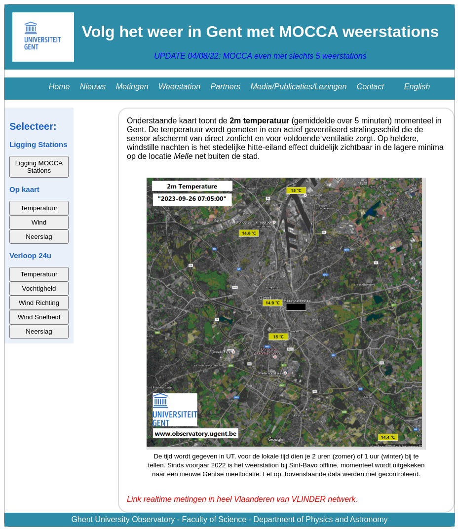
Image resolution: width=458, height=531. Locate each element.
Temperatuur (39, 208)
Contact (370, 86)
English (417, 86)
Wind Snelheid (39, 317)
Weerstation (179, 86)
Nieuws (93, 86)
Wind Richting (39, 302)
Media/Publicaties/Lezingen (299, 86)
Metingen (132, 86)
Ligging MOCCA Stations (39, 166)
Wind (39, 222)
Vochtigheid (39, 288)
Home (59, 86)
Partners (225, 86)
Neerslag (39, 236)
